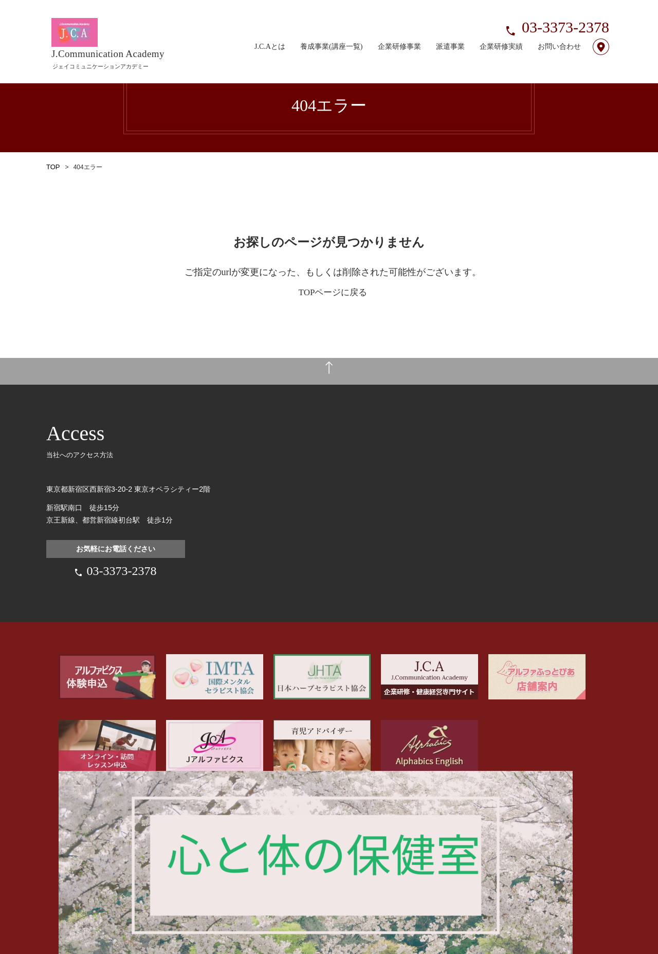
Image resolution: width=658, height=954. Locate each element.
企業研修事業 (399, 34)
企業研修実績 (501, 34)
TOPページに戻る (333, 292)
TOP (52, 167)
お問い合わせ (559, 34)
